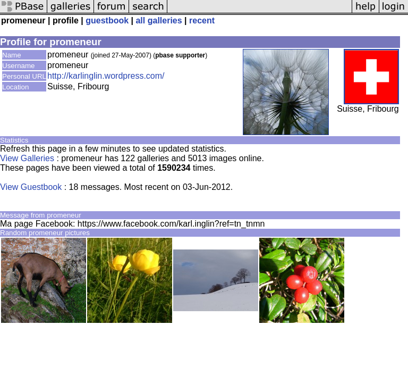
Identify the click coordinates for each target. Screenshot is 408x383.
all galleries (158, 20)
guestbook (107, 20)
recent (202, 20)
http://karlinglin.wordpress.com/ (106, 75)
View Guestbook (31, 187)
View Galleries (27, 158)
